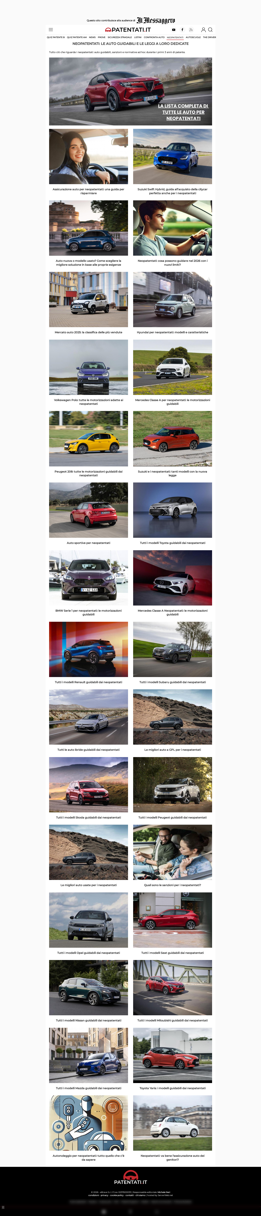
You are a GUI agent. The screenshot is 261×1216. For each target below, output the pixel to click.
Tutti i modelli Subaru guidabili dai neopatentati (172, 682)
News (92, 37)
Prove (101, 37)
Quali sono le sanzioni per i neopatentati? (172, 885)
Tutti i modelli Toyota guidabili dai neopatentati (172, 543)
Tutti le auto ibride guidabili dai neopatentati (88, 749)
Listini (137, 37)
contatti (129, 1195)
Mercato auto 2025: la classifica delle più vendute (88, 332)
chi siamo (140, 1195)
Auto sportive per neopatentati (88, 543)
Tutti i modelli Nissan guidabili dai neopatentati (88, 1020)
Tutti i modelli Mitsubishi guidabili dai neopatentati (172, 1020)
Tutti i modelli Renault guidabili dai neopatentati (88, 682)
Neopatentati (175, 37)
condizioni (93, 1195)
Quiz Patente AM (77, 37)
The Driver (209, 37)
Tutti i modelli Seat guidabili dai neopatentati (172, 953)
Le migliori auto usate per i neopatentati (89, 885)
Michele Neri (164, 1192)
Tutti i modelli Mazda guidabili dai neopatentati (88, 1088)
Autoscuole (193, 37)
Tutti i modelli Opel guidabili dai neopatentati (88, 953)
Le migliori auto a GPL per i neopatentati (172, 749)
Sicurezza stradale (120, 37)
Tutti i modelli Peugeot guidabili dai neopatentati (172, 817)
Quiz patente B (56, 37)
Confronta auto (154, 37)
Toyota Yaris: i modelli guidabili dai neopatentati (173, 1088)
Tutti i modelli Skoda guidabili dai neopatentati (88, 817)
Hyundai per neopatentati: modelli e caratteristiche (172, 332)
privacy (104, 1195)
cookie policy (117, 1195)
